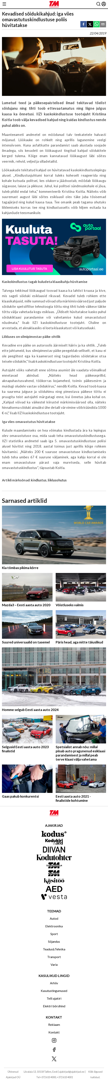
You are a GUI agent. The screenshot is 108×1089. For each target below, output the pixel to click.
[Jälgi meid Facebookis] (54, 1050)
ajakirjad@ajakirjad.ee (71, 1071)
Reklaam (54, 1024)
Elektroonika (54, 926)
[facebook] (83, 24)
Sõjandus (54, 941)
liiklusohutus (57, 480)
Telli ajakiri (54, 998)
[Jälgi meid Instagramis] (54, 1040)
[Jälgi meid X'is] (54, 1059)
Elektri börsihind (54, 1006)
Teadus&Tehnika (54, 949)
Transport (54, 957)
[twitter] (90, 24)
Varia (54, 964)
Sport (54, 934)
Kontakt (54, 1032)
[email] (103, 24)
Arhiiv (54, 983)
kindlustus (38, 480)
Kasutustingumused (54, 991)
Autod (54, 918)
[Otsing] (98, 4)
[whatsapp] (96, 24)
